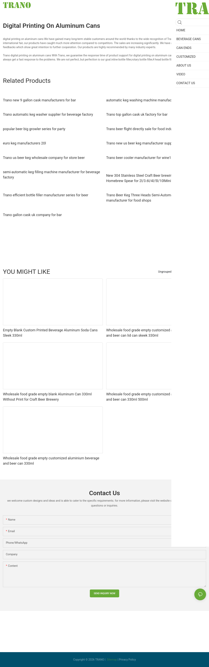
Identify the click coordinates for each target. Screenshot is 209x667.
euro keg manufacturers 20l (24, 143)
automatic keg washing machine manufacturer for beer (149, 100)
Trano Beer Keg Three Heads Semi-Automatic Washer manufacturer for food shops (147, 197)
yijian (201, 271)
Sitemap (112, 659)
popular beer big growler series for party (34, 129)
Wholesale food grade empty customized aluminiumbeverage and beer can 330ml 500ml (154, 396)
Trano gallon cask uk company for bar (32, 215)
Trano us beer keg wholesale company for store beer (44, 158)
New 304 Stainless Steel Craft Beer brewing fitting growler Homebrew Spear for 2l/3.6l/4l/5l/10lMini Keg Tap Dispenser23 (155, 178)
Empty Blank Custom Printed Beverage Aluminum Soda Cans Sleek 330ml (50, 332)
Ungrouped (164, 271)
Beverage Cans (185, 271)
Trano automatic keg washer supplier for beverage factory (48, 114)
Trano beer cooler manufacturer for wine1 (138, 158)
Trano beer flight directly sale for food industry (142, 129)
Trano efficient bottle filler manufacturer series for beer (45, 195)
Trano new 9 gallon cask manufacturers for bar (39, 100)
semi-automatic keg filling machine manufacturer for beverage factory (51, 174)
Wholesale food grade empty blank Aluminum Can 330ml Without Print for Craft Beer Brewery (47, 396)
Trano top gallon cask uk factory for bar (137, 114)
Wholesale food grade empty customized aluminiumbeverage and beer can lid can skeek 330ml (154, 332)
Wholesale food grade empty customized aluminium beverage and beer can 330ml (51, 460)
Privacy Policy (127, 659)
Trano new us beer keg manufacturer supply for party (147, 143)
